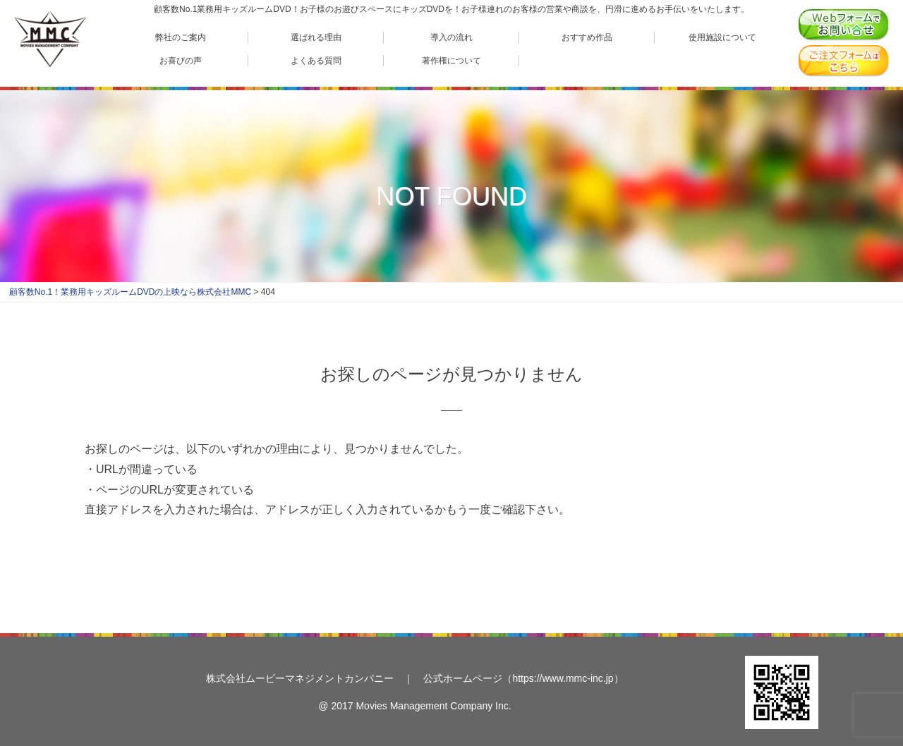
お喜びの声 (180, 60)
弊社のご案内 (180, 37)
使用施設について (722, 37)
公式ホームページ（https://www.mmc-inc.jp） (523, 678)
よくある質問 (316, 60)
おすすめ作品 (587, 37)
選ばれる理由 (316, 37)
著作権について (451, 60)
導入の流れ (451, 37)
